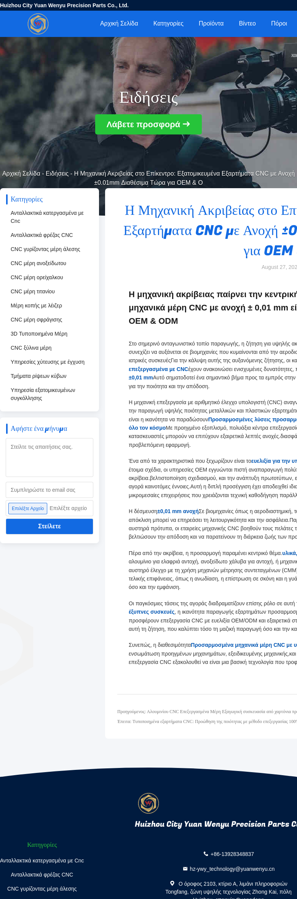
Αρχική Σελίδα (119, 23)
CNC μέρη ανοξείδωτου (38, 263)
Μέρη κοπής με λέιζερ (36, 305)
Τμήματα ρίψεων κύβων (39, 376)
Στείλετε (49, 526)
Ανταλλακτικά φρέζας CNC (42, 235)
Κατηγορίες (168, 23)
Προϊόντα (211, 23)
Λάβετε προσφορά (143, 124)
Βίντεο (247, 23)
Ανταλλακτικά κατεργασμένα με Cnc (47, 217)
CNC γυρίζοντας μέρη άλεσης (45, 249)
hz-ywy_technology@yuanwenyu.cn (232, 869)
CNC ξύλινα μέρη (31, 348)
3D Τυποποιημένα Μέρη (39, 334)
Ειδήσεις (57, 173)
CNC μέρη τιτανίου (33, 291)
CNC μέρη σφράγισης (36, 320)
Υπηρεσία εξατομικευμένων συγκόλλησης (43, 394)
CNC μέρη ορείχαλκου (37, 277)
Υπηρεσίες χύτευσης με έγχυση (48, 362)
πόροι (279, 23)
